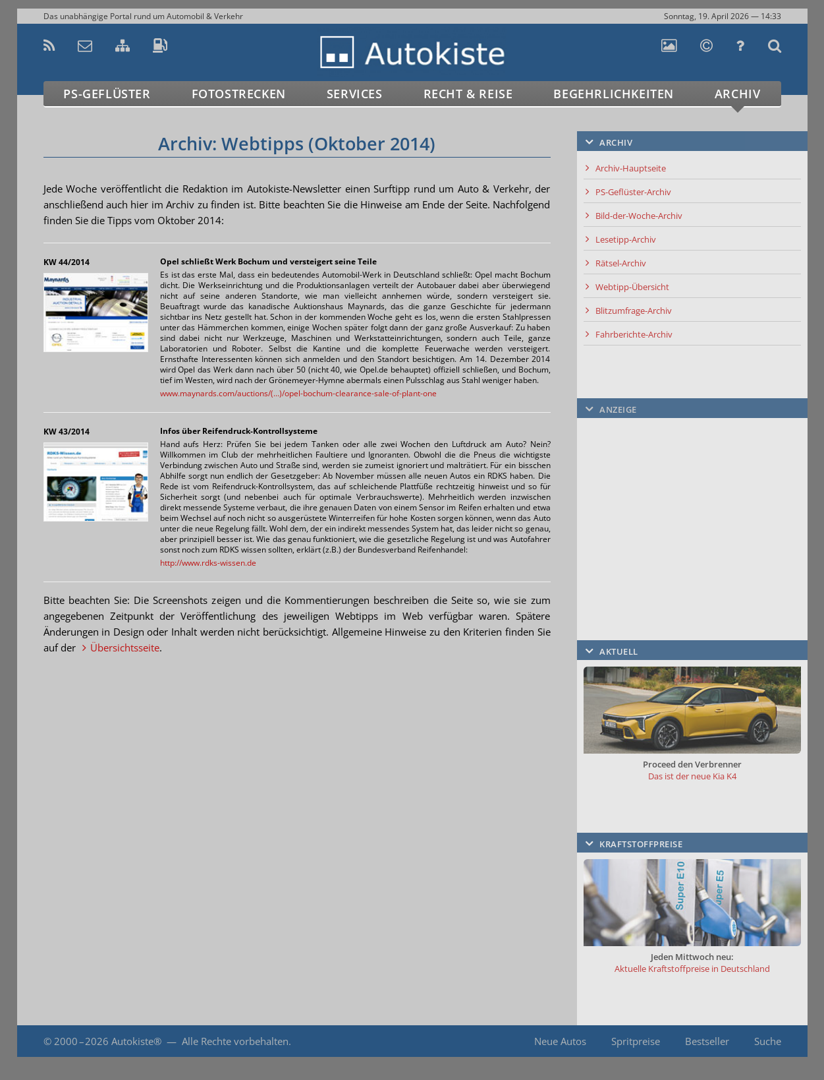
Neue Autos (560, 1041)
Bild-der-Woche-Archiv (638, 216)
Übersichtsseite (124, 647)
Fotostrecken (239, 94)
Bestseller (707, 1041)
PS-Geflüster (106, 94)
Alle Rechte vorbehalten (235, 1041)
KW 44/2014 (66, 262)
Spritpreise (635, 1041)
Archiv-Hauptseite (630, 168)
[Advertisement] (692, 507)
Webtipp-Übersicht (632, 287)
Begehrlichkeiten (613, 94)
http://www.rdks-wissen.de (208, 562)
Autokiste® (136, 1041)
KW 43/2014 (66, 431)
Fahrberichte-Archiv (634, 334)
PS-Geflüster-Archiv (633, 192)
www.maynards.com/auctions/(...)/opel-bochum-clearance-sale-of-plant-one (298, 393)
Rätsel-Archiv (620, 263)
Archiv (738, 94)
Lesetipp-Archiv (625, 239)
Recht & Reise (468, 94)
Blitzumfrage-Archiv (633, 310)
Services (355, 94)
